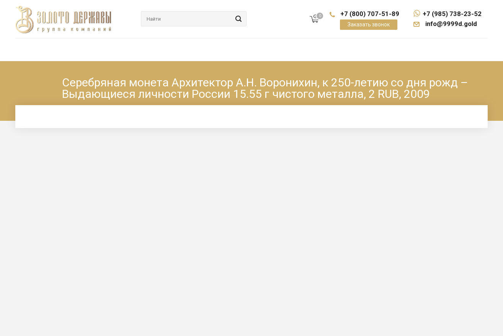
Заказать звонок (369, 24)
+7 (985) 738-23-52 (447, 14)
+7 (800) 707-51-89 (369, 14)
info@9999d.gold (450, 24)
